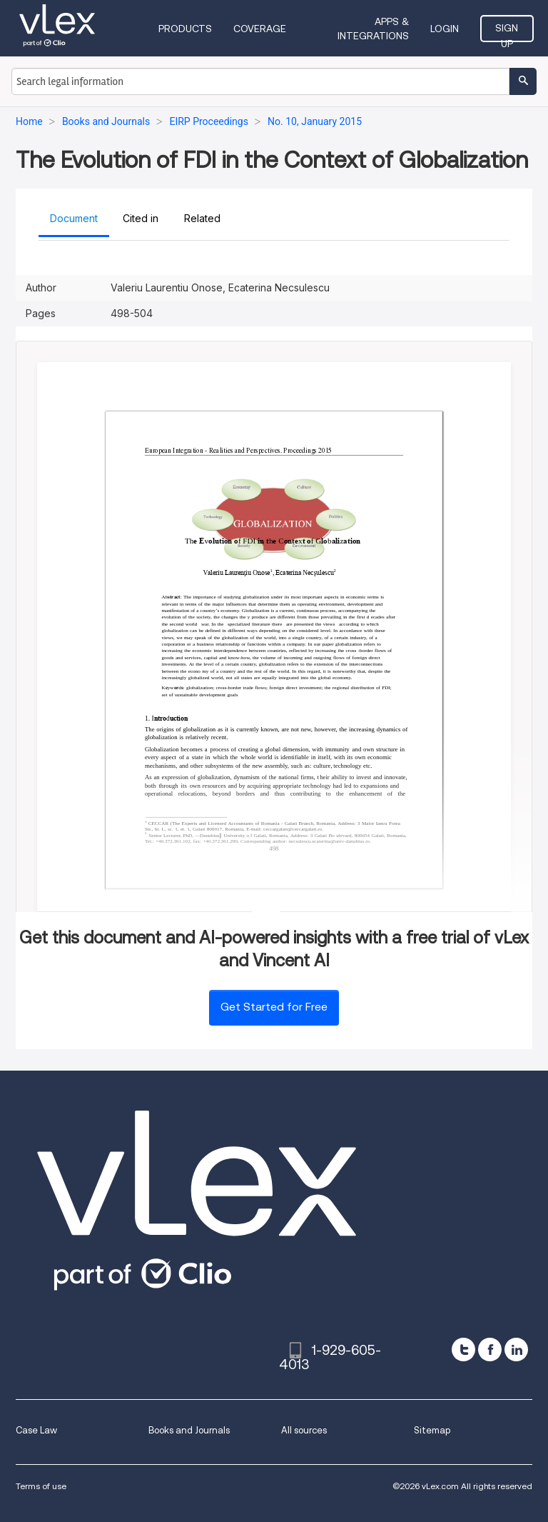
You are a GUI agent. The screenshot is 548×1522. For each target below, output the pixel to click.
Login (444, 28)
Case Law (36, 1430)
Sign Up (506, 32)
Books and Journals (189, 1430)
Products (185, 28)
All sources (304, 1430)
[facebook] (490, 1349)
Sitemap (432, 1430)
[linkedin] (516, 1349)
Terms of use (41, 1486)
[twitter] (463, 1349)
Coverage (259, 28)
